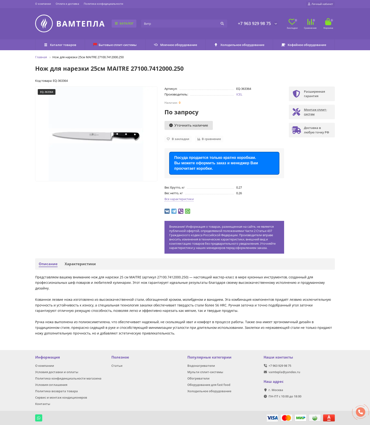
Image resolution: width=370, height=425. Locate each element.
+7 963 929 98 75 (254, 23)
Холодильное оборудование (239, 45)
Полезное (120, 357)
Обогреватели (198, 378)
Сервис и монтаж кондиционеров (61, 397)
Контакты (42, 404)
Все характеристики (179, 199)
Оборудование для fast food (208, 385)
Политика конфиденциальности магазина (68, 378)
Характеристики (80, 263)
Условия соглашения (51, 385)
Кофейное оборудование (303, 45)
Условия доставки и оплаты (56, 372)
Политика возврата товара (56, 391)
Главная (41, 57)
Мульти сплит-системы (205, 372)
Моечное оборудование (175, 45)
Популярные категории (209, 357)
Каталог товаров (60, 45)
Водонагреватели (201, 365)
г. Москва (276, 390)
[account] (320, 4)
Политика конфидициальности (103, 3)
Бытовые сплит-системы (115, 45)
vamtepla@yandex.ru (284, 372)
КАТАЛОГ (124, 23)
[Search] (184, 24)
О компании (43, 3)
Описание (48, 263)
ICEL (239, 94)
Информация (47, 357)
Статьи (116, 365)
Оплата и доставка (67, 3)
